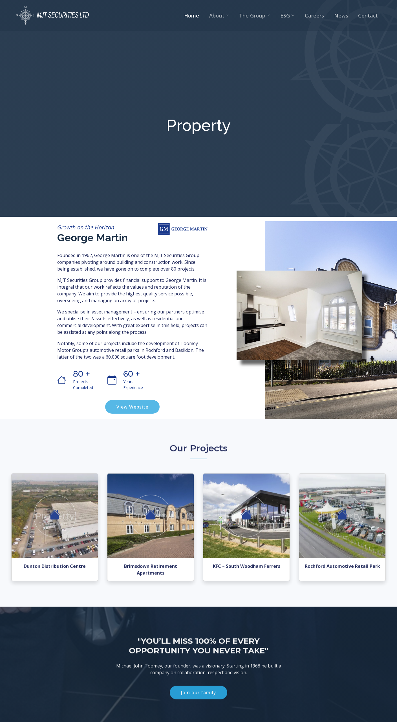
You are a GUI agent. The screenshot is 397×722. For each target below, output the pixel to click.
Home (219, 16)
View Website (132, 407)
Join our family (198, 704)
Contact (372, 16)
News (349, 16)
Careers (327, 16)
